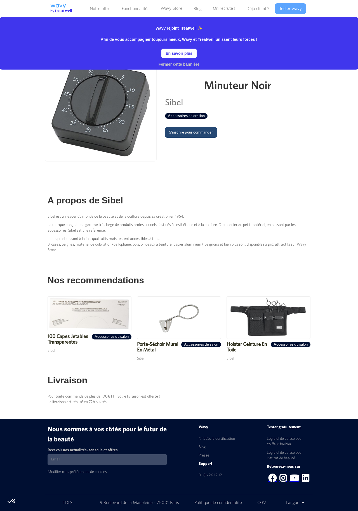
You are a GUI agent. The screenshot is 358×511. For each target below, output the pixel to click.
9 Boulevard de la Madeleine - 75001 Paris (140, 502)
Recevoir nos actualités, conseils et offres (83, 450)
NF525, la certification (217, 439)
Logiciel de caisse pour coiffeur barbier (285, 441)
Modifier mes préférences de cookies (77, 472)
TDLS (67, 502)
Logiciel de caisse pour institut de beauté (285, 455)
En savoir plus (179, 53)
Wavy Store (171, 8)
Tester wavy (290, 8)
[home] (60, 6)
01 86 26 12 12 (210, 475)
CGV (261, 502)
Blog (202, 447)
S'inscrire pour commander (191, 132)
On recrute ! (224, 8)
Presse (204, 455)
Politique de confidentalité (218, 502)
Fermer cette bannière (179, 64)
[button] (100, 8)
